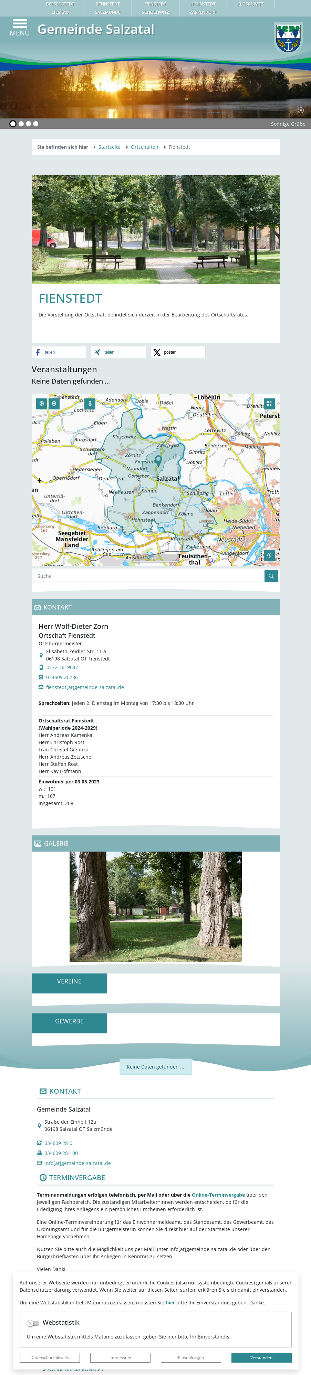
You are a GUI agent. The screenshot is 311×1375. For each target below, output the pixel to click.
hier (170, 1302)
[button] (59, 352)
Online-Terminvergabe (219, 1194)
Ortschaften (144, 147)
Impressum (120, 1358)
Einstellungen (191, 1358)
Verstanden (261, 1358)
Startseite (110, 147)
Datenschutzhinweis (49, 1358)
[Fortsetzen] (301, 110)
